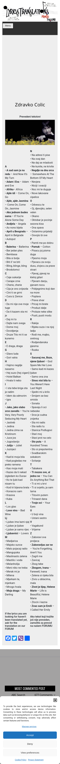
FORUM (9, 628)
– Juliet (14, 445)
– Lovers (17, 533)
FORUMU (47, 625)
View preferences (30, 752)
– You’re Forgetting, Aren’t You (41, 548)
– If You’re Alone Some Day (16, 216)
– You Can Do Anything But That (42, 476)
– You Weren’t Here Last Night (41, 384)
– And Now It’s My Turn (16, 174)
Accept (30, 735)
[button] (55, 700)
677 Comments (44, 695)
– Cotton (41, 246)
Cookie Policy (20, 760)
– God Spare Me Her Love (41, 361)
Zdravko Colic (30, 104)
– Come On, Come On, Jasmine (16, 204)
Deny (30, 744)
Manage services (29, 726)
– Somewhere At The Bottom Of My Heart (42, 174)
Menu (8, 25)
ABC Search (18, 695)
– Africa (14, 189)
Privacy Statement (36, 760)
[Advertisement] (30, 70)
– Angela (16, 223)
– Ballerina (17, 246)
